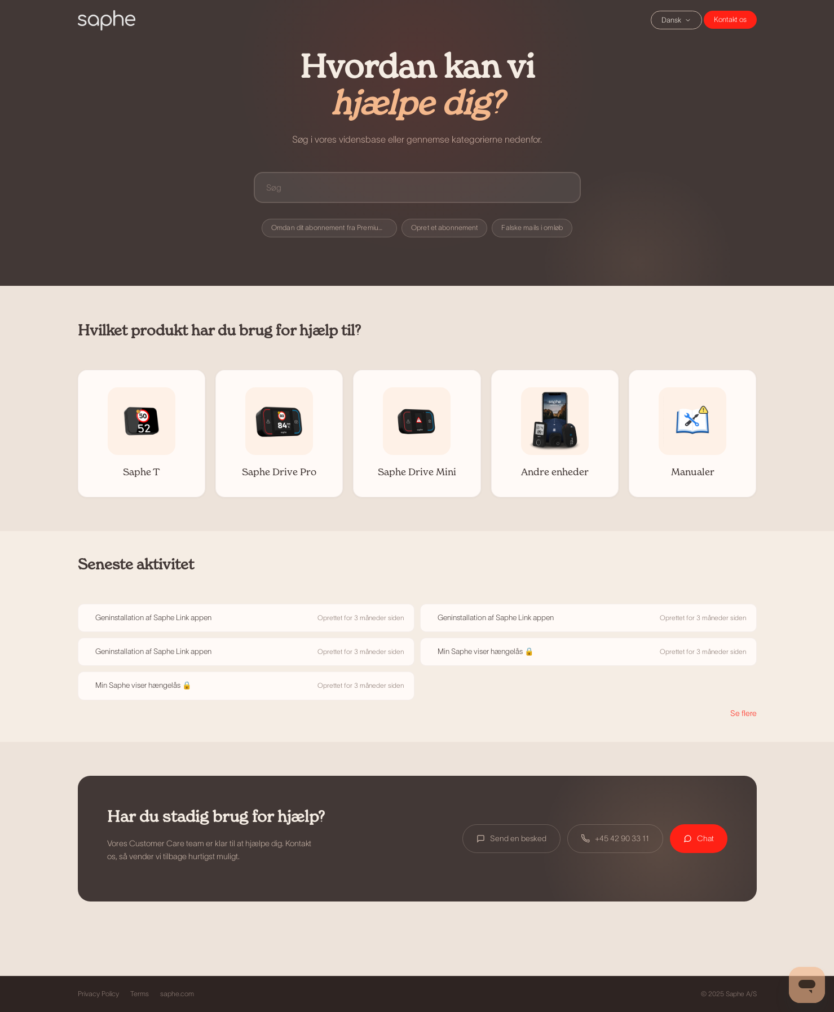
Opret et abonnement (444, 228)
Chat (730, 20)
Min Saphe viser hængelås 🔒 (486, 651)
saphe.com (177, 994)
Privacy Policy (98, 994)
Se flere (743, 713)
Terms (139, 994)
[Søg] (417, 187)
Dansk (676, 20)
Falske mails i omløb (532, 228)
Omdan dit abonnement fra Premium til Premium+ (334, 228)
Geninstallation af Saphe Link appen (153, 617)
